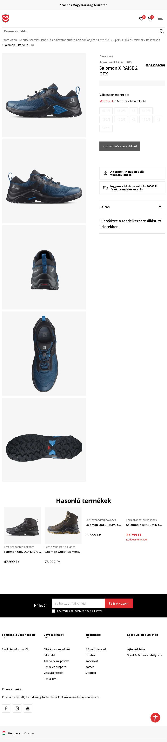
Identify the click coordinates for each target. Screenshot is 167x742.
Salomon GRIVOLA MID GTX (22, 552)
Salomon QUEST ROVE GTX (103, 525)
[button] (83, 31)
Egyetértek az (79, 611)
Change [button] (29, 733)
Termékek (104, 40)
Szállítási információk (15, 649)
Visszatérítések (53, 673)
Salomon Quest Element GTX (63, 552)
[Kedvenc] (141, 18)
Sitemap (90, 673)
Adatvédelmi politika (56, 661)
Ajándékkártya (136, 649)
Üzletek (90, 655)
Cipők (116, 40)
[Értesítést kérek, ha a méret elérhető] (106, 110)
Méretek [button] (122, 101)
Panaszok (50, 678)
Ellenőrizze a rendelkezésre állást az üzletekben (130, 223)
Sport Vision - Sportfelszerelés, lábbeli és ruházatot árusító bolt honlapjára (48, 40)
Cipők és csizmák (133, 40)
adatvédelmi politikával (88, 611)
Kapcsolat (91, 661)
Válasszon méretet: (114, 94)
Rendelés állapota (55, 667)
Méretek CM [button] (138, 101)
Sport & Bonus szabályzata (144, 655)
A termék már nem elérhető (120, 146)
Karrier (89, 667)
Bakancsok (153, 40)
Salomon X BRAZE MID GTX (144, 525)
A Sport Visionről (95, 649)
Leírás (130, 206)
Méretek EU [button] (106, 101)
